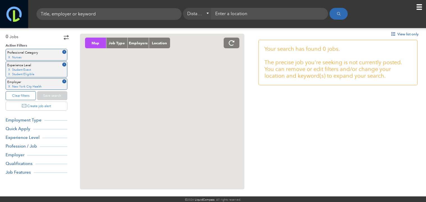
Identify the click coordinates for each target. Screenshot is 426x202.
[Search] (338, 14)
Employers (138, 43)
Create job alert (36, 106)
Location (159, 43)
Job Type (117, 43)
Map (96, 43)
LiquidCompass (204, 200)
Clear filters (20, 95)
